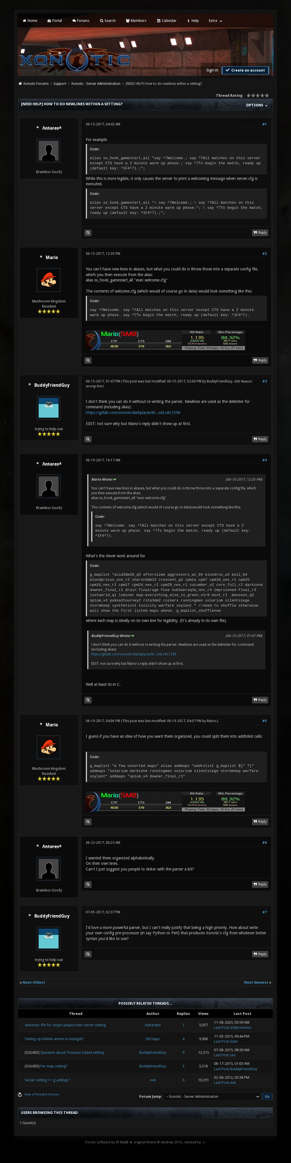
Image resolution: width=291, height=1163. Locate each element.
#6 (264, 843)
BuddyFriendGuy (51, 385)
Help (192, 20)
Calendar (166, 20)
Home (29, 20)
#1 (264, 124)
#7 (264, 912)
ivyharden (153, 1025)
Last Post (221, 1027)
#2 (264, 254)
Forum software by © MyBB (106, 1142)
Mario (52, 257)
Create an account (245, 70)
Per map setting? (54, 1066)
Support (59, 84)
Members (136, 20)
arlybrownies (240, 1027)
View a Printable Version (41, 1094)
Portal (54, 20)
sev (233, 1055)
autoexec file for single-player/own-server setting (65, 1025)
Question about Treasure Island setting (72, 1052)
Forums (80, 20)
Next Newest (256, 982)
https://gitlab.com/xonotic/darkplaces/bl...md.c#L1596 (133, 412)
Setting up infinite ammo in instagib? (54, 1039)
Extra (213, 20)
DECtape (153, 1039)
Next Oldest (34, 982)
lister (234, 1041)
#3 (264, 381)
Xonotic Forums (36, 84)
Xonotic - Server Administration (95, 84)
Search (107, 20)
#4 (264, 460)
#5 (264, 721)
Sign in (212, 70)
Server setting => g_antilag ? (47, 1080)
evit (153, 1080)
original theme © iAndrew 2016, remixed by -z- (169, 1142)
